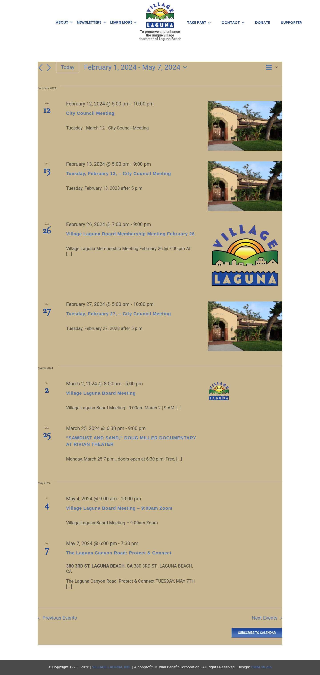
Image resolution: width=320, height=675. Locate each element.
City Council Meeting (90, 113)
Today (67, 67)
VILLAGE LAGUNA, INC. (111, 667)
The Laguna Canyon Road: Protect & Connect (119, 552)
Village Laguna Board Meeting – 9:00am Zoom (119, 508)
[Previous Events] (40, 68)
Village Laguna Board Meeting (101, 393)
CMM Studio (261, 667)
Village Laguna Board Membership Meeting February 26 (130, 233)
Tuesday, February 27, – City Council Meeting (118, 313)
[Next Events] (48, 68)
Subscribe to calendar (257, 633)
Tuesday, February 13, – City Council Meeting (118, 173)
